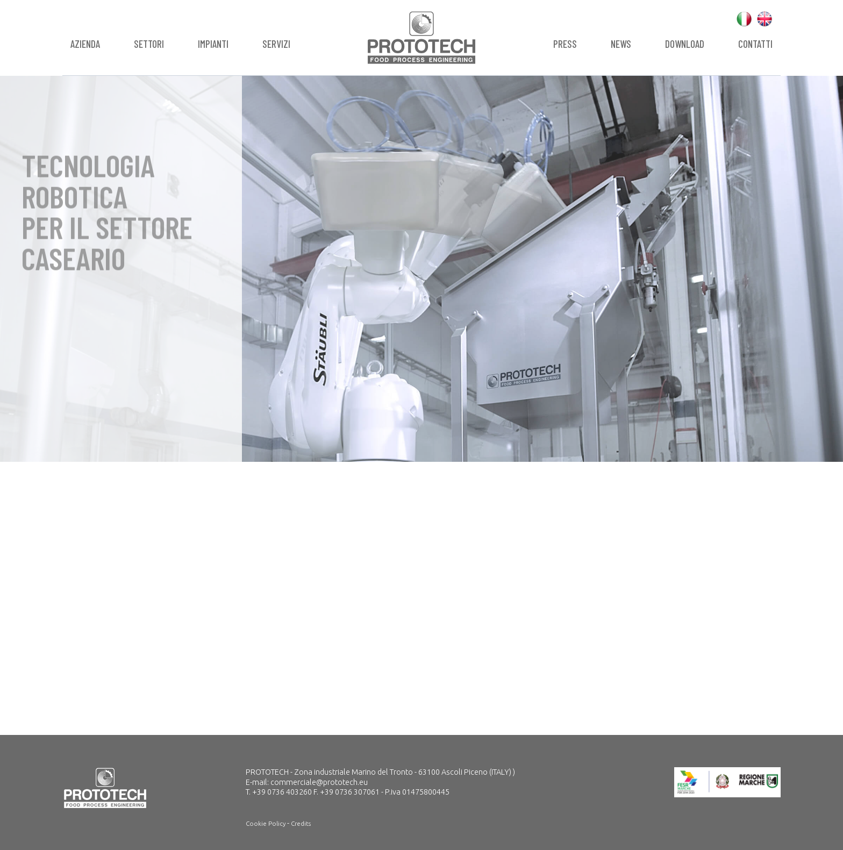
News (621, 44)
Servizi (276, 44)
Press (565, 44)
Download (684, 44)
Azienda (85, 44)
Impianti (213, 44)
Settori (149, 44)
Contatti (755, 44)
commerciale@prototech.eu (319, 782)
